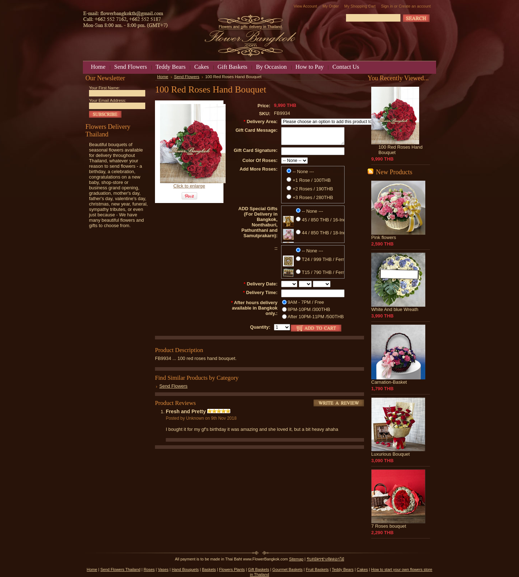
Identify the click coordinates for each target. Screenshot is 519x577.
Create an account (415, 6)
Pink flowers (383, 237)
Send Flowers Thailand (120, 569)
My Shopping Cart (360, 6)
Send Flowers (186, 77)
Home (162, 77)
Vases (163, 569)
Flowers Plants (232, 569)
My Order (331, 6)
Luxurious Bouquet (390, 454)
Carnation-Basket (389, 382)
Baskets (209, 569)
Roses (149, 569)
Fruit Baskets (317, 569)
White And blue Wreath (394, 309)
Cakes (362, 569)
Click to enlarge (189, 186)
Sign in (387, 6)
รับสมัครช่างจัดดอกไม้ (325, 559)
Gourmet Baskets (287, 569)
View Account (305, 6)
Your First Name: (104, 88)
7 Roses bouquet (388, 526)
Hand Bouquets (185, 569)
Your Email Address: (107, 100)
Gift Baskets (258, 569)
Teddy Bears (343, 569)
